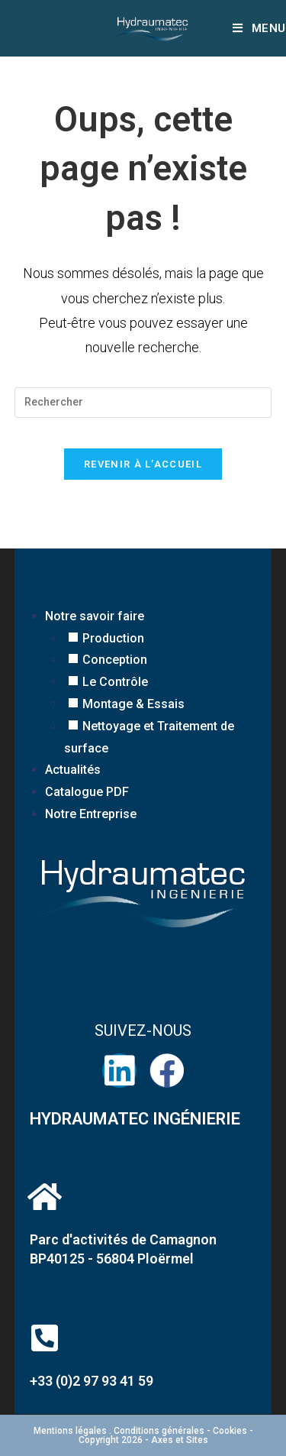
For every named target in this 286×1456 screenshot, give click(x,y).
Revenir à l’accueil (143, 464)
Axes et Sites (178, 1440)
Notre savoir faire (94, 616)
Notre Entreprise (91, 814)
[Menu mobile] (259, 28)
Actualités (73, 769)
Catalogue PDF (87, 792)
